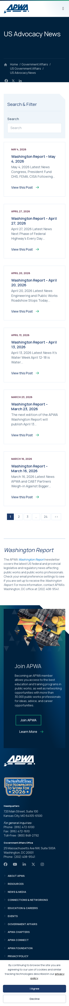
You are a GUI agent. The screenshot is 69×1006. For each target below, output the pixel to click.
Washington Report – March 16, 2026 (29, 468)
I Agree (34, 989)
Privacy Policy (18, 956)
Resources (16, 884)
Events (13, 916)
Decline (35, 999)
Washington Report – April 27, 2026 (34, 221)
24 (45, 517)
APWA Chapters (19, 932)
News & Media (17, 892)
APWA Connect (18, 940)
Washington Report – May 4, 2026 (33, 159)
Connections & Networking (28, 900)
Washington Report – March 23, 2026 (29, 406)
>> (56, 517)
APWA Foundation (20, 948)
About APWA (16, 876)
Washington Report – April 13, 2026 (34, 344)
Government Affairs (22, 924)
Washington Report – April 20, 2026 (34, 282)
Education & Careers (23, 908)
